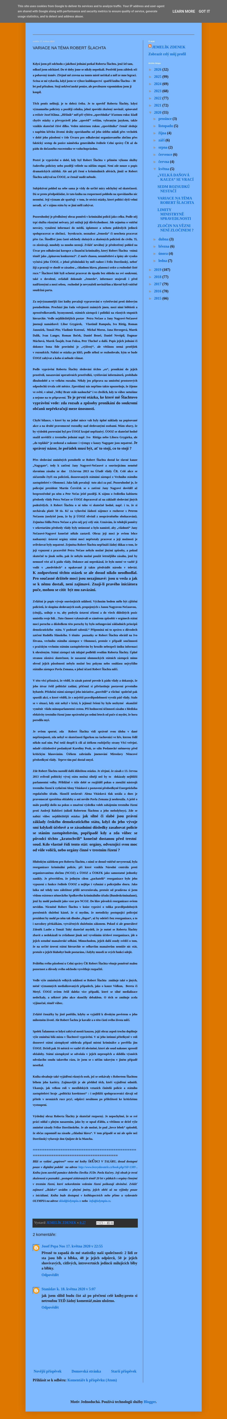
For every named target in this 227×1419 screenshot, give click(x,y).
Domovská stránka (86, 1371)
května (164, 169)
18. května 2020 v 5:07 (78, 1289)
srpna (163, 147)
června (164, 162)
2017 (158, 284)
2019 (158, 270)
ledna (163, 261)
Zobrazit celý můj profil (167, 54)
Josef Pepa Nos (53, 1246)
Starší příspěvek (123, 1371)
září (161, 140)
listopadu (166, 126)
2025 (158, 77)
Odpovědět (50, 1275)
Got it (204, 11)
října (162, 133)
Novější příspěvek (48, 1371)
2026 (158, 69)
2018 (158, 277)
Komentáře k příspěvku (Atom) (92, 1380)
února (163, 253)
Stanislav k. (51, 1289)
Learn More (183, 11)
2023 (158, 91)
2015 (158, 298)
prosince (165, 119)
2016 (158, 291)
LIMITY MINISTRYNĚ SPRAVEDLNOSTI (174, 214)
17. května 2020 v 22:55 (84, 1246)
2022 (158, 98)
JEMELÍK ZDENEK (169, 47)
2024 (158, 84)
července (165, 154)
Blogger (150, 1402)
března (164, 246)
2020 (158, 112)
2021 (158, 105)
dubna (163, 239)
